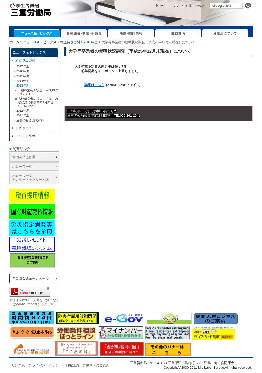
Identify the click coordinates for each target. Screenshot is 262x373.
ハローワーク (22, 166)
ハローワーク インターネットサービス (30, 178)
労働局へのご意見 (96, 365)
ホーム (14, 42)
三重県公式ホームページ (30, 279)
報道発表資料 (70, 42)
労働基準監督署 (24, 157)
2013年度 (91, 42)
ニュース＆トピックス (40, 42)
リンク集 (18, 365)
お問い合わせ (194, 5)
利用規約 (72, 365)
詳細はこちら (94, 85)
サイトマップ (169, 5)
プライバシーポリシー (45, 365)
